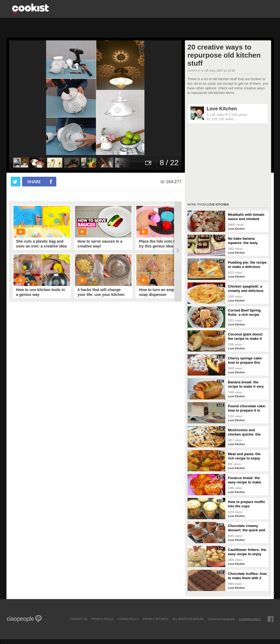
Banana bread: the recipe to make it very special (246, 384)
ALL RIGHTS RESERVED (188, 619)
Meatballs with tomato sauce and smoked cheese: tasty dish (246, 217)
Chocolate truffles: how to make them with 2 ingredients (247, 576)
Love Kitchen (222, 108)
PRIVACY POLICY (102, 619)
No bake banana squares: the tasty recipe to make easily (245, 240)
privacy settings (156, 619)
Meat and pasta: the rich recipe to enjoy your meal (244, 456)
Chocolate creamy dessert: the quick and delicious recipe (246, 528)
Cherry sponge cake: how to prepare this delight (245, 360)
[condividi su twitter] (15, 181)
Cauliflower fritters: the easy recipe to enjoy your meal (247, 552)
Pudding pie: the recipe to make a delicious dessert (247, 264)
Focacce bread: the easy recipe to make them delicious (244, 480)
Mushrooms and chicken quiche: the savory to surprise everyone (244, 432)
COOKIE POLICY (128, 619)
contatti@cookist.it (250, 619)
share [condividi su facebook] (34, 181)
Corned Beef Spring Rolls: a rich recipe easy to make (244, 312)
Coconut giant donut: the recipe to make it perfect (245, 336)
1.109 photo (238, 115)
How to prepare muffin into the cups (246, 504)
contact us (78, 619)
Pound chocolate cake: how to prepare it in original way (247, 408)
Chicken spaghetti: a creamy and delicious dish (246, 288)
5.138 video (216, 115)
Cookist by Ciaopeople (221, 619)
